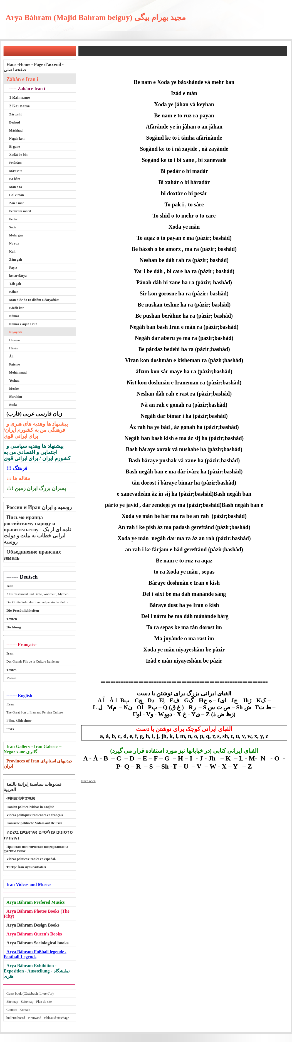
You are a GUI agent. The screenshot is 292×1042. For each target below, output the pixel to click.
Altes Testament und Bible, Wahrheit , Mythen (37, 594)
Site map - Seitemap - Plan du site (29, 1002)
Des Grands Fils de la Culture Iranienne (33, 661)
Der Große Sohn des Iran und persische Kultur (37, 602)
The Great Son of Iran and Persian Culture (34, 712)
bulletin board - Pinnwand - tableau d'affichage (37, 1018)
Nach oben (88, 781)
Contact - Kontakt (18, 1010)
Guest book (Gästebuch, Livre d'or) (30, 994)
